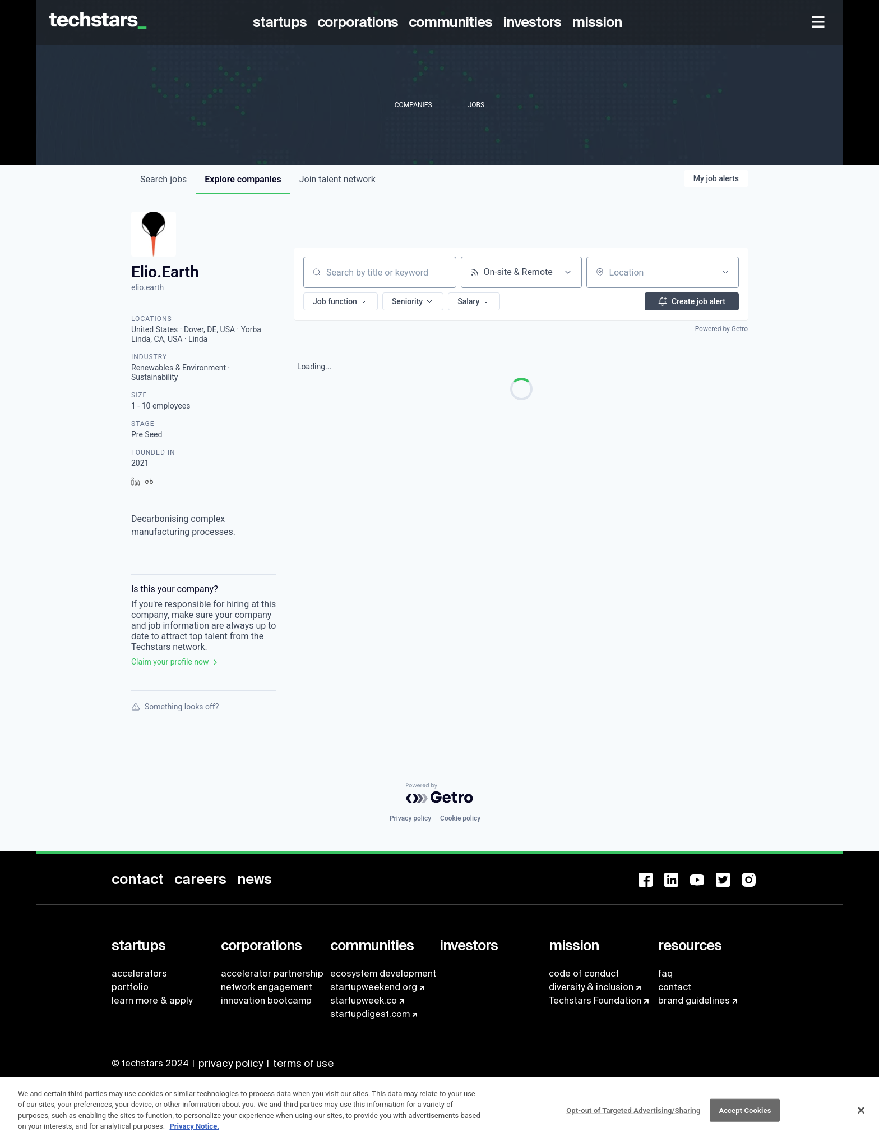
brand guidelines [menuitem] (694, 1000)
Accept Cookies (745, 1116)
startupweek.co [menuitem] (363, 1000)
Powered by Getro (721, 329)
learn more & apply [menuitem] (152, 1000)
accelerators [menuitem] (139, 973)
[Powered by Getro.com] (439, 793)
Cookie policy (460, 818)
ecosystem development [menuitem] (383, 973)
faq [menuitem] (665, 973)
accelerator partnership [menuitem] (272, 973)
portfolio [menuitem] (130, 987)
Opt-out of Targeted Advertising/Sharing (633, 1116)
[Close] (861, 1115)
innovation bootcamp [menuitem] (266, 1000)
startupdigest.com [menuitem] (370, 1014)
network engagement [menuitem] (266, 987)
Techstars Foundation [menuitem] (595, 1000)
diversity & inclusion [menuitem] (591, 987)
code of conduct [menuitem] (584, 973)
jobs (163, 179)
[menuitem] (281, 22)
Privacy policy (410, 818)
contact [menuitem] (674, 987)
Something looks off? (175, 706)
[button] (340, 301)
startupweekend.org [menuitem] (373, 987)
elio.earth (147, 287)
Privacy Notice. (194, 1132)
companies (243, 179)
